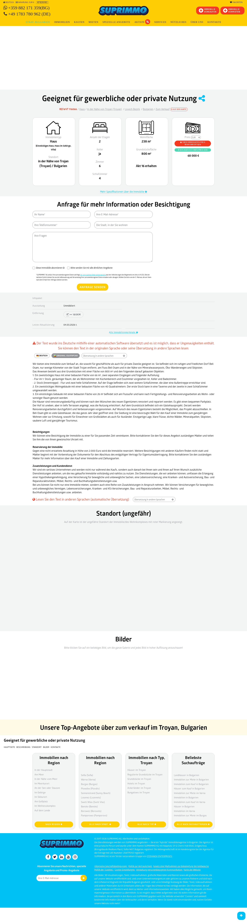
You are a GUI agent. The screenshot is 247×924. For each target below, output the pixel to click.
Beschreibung (23, 747)
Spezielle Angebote (116, 22)
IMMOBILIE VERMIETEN (231, 10)
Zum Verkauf (163, 109)
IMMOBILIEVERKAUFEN (207, 10)
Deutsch (8, 2)
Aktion (142, 21)
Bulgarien (148, 109)
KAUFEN (79, 22)
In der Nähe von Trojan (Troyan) (104, 109)
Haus (82, 109)
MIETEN (93, 22)
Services (160, 22)
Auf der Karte (179, 109)
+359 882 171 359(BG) (28, 7)
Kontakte (214, 22)
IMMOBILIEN (62, 22)
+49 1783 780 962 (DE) (29, 13)
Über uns (197, 22)
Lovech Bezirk (132, 109)
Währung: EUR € (25, 2)
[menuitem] (214, 22)
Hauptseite (9, 747)
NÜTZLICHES (178, 22)
